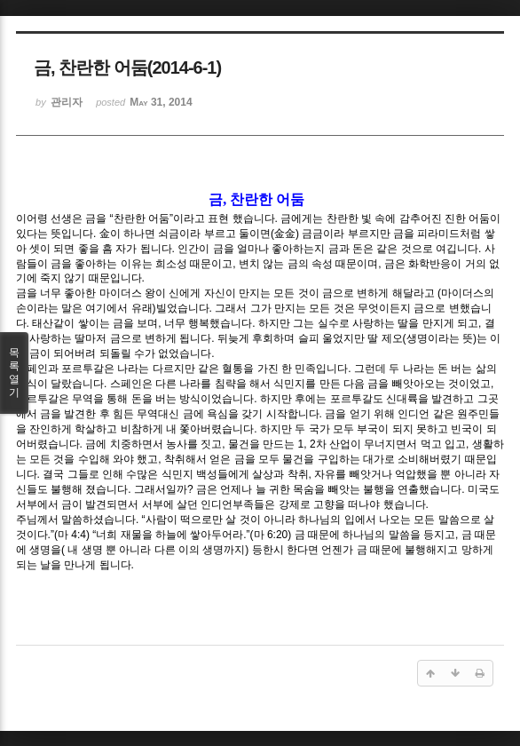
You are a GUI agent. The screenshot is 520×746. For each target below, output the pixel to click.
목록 (14, 373)
